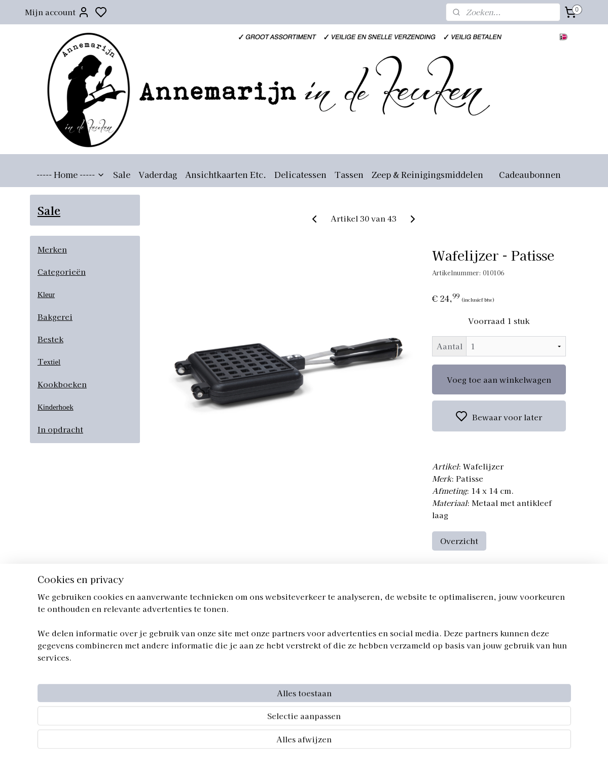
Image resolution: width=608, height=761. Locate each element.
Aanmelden (60, 655)
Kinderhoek (56, 407)
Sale (121, 174)
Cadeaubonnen (530, 174)
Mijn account (57, 12)
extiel (52, 362)
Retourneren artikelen (404, 654)
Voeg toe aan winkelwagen (499, 379)
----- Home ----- (71, 174)
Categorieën (62, 271)
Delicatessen (300, 174)
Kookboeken (62, 384)
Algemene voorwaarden (407, 631)
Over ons (381, 620)
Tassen (349, 174)
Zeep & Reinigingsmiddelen (427, 174)
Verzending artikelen (403, 642)
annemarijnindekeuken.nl (299, 620)
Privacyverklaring (397, 665)
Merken (52, 249)
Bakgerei (55, 316)
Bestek (50, 339)
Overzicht (460, 540)
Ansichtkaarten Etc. (225, 174)
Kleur (46, 295)
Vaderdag (157, 174)
